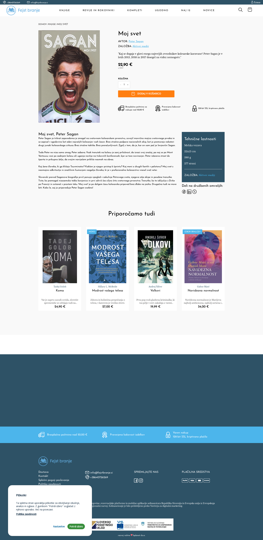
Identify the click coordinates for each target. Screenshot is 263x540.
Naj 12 (186, 10)
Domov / (43, 24)
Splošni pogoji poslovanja (53, 479)
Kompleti (134, 10)
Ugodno (162, 10)
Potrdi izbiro (76, 526)
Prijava (255, 2)
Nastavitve (59, 526)
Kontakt (43, 475)
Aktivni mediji (141, 46)
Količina (123, 79)
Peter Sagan (136, 41)
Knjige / (53, 24)
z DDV (120, 68)
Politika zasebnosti (49, 484)
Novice (209, 10)
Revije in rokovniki (99, 10)
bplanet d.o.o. (139, 535)
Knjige (65, 10)
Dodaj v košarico (149, 93)
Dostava (43, 471)
